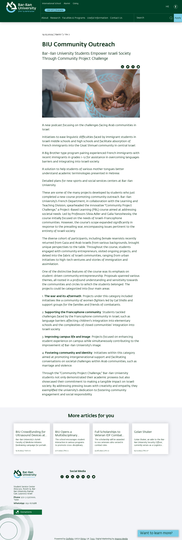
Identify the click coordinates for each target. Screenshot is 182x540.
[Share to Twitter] (127, 68)
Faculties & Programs (73, 18)
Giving (75, 4)
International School (51, 4)
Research (55, 18)
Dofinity (69, 539)
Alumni (67, 4)
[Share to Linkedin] (122, 68)
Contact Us (116, 18)
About (45, 18)
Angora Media (121, 539)
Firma (83, 539)
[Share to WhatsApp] (138, 68)
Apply (178, 18)
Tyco (92, 539)
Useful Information (97, 18)
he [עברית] (167, 7)
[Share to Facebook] (133, 68)
